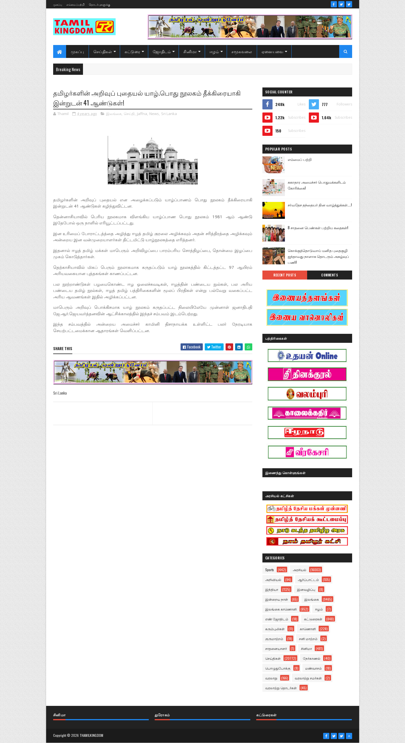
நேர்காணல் (311, 658)
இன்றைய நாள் (276, 599)
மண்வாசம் (313, 668)
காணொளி (308, 628)
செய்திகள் (102, 51)
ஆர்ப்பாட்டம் (308, 579)
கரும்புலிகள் (275, 628)
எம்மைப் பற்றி (300, 159)
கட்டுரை (132, 51)
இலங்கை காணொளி (281, 609)
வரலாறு (271, 678)
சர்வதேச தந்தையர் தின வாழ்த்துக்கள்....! (320, 205)
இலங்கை (114, 113)
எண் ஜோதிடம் (276, 618)
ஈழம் (214, 51)
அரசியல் (299, 569)
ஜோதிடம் (162, 51)
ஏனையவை (273, 51)
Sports (269, 569)
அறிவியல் (273, 579)
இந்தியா (271, 589)
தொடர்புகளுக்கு (99, 4)
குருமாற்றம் (274, 638)
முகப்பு (57, 4)
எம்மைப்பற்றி (75, 4)
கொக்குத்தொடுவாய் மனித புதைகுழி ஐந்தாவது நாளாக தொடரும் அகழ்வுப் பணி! (318, 256)
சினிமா (190, 51)
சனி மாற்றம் (308, 638)
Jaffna (142, 113)
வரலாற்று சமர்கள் (308, 678)
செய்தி (129, 113)
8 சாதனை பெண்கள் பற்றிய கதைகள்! (318, 227)
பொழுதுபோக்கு (278, 668)
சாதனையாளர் (276, 648)
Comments (329, 275)
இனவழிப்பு (306, 589)
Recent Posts (284, 275)
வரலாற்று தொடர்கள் (281, 687)
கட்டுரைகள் (313, 618)
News (154, 113)
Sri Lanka (169, 113)
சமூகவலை (241, 51)
